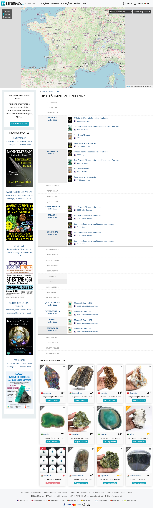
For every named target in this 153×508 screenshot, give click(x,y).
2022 (51, 91)
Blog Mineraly (37, 496)
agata (45, 434)
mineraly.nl (101, 500)
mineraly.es (87, 500)
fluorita (132, 392)
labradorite (76, 475)
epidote (74, 434)
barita (102, 392)
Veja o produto (53, 400)
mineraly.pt (116, 500)
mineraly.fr (23, 500)
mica (130, 434)
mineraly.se (130, 500)
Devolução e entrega (79, 492)
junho (57, 91)
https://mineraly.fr (114, 496)
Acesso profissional (96, 492)
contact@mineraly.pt (95, 496)
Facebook (50, 496)
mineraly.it (72, 500)
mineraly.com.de (56, 500)
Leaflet (129, 86)
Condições (25, 492)
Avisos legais (36, 492)
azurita (46, 392)
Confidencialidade (49, 492)
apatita (46, 475)
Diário (44, 91)
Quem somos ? (63, 492)
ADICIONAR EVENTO (19, 124)
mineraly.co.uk (38, 500)
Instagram (62, 496)
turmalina (75, 392)
